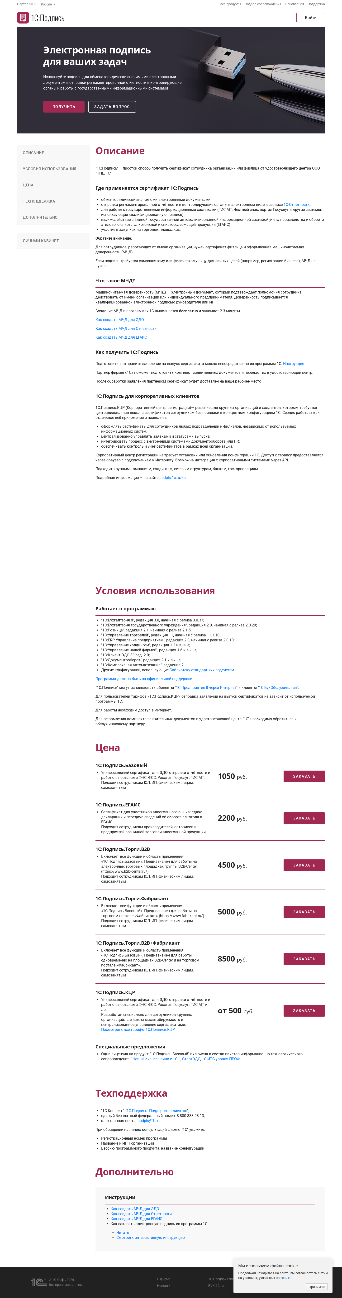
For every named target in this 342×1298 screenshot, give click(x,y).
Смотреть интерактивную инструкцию (150, 1237)
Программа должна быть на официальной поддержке (143, 679)
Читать (122, 1232)
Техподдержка (39, 201)
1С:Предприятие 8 (222, 1279)
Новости (163, 1286)
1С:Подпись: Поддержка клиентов (157, 1111)
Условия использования (49, 169)
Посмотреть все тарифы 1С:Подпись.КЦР (138, 1029)
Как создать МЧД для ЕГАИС (121, 337)
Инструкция (293, 363)
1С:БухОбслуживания (278, 687)
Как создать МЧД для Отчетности (126, 328)
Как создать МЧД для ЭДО (119, 319)
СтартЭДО (191, 1059)
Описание (33, 153)
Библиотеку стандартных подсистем (202, 670)
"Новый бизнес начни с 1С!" (155, 1059)
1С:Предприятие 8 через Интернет (206, 687)
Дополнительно (40, 217)
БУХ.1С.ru (216, 1286)
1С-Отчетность (297, 204)
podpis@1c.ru (149, 1120)
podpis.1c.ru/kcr (172, 477)
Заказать (304, 776)
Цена (28, 185)
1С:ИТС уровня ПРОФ (221, 1059)
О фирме (163, 1279)
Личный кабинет (41, 241)
